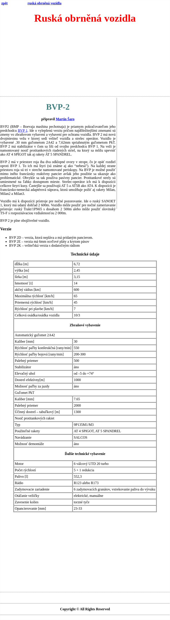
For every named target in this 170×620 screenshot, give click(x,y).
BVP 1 (23, 130)
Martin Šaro (65, 119)
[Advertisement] (85, 62)
